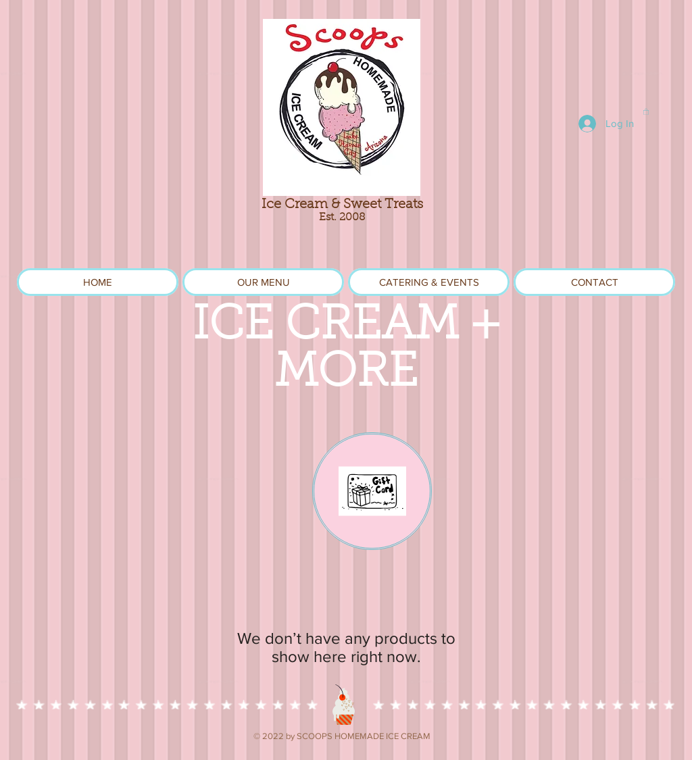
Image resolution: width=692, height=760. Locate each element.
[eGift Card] (372, 491)
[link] (646, 111)
